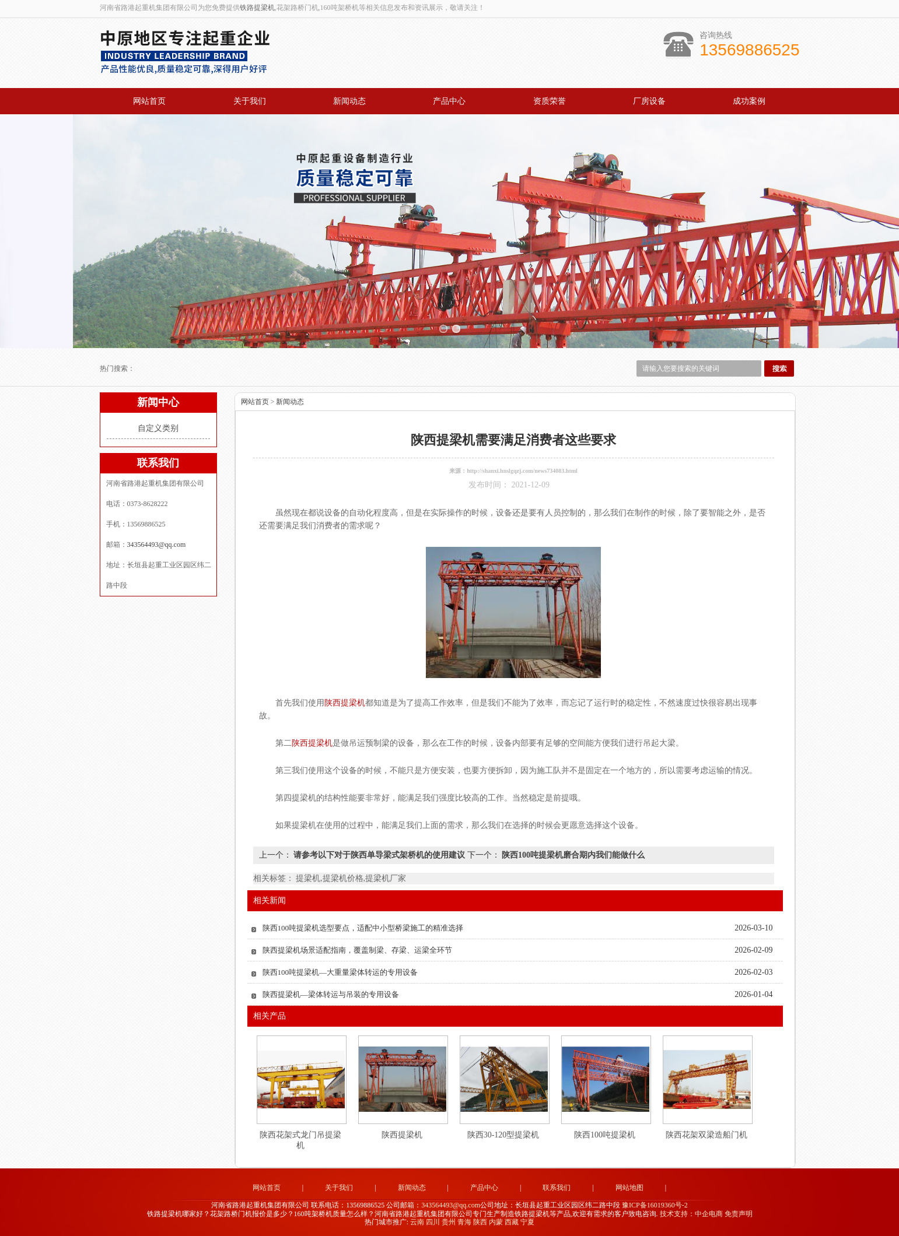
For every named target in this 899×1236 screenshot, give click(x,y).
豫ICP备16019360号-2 (655, 1205)
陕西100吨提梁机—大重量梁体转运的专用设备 (340, 972)
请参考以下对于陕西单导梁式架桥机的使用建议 (379, 855)
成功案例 (749, 101)
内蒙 (496, 1222)
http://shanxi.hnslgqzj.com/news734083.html (522, 471)
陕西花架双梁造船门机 (706, 1134)
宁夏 (527, 1222)
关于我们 (249, 101)
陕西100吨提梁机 (604, 1134)
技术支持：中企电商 (691, 1214)
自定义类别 (158, 428)
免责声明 (739, 1214)
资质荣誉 (549, 101)
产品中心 (449, 101)
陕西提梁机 (402, 1134)
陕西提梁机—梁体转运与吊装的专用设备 (331, 994)
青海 (464, 1222)
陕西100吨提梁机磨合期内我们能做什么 (572, 855)
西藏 (512, 1222)
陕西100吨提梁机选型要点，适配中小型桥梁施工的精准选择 (363, 928)
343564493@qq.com (156, 544)
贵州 (449, 1222)
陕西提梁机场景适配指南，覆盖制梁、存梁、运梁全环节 (357, 950)
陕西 (480, 1222)
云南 (417, 1222)
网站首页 (149, 101)
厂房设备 (649, 101)
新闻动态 (349, 101)
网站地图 (629, 1188)
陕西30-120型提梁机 (503, 1134)
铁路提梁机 (257, 7)
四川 (433, 1222)
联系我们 (557, 1188)
